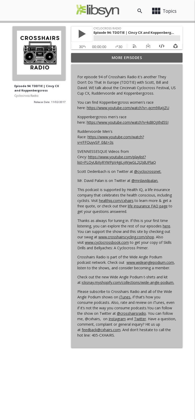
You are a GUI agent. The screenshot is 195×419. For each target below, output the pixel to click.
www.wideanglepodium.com (150, 262)
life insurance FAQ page (148, 206)
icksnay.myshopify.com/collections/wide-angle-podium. (128, 282)
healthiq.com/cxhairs (116, 200)
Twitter (140, 318)
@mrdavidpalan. (144, 180)
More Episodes (127, 57)
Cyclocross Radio (26, 95)
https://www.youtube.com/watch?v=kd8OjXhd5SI (127, 122)
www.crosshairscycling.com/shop (126, 236)
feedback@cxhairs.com (101, 329)
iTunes (124, 296)
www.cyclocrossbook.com (107, 242)
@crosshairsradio (131, 313)
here (166, 226)
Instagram (117, 318)
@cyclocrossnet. (147, 171)
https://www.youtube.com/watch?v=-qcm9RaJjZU (128, 107)
